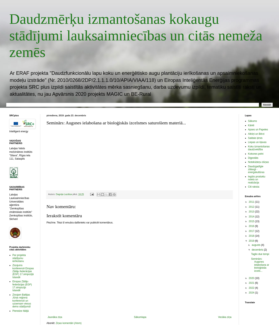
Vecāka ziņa (224, 317)
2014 (252, 216)
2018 (252, 235)
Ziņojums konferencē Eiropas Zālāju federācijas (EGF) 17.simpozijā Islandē (23, 271)
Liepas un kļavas (257, 142)
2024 (252, 292)
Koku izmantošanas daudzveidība (259, 148)
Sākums (252, 121)
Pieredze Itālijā (20, 310)
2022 (252, 287)
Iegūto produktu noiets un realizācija (256, 179)
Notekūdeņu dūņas (258, 162)
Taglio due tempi (260, 254)
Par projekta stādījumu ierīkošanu (19, 258)
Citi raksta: (254, 186)
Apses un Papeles (258, 129)
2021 (252, 282)
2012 (252, 206)
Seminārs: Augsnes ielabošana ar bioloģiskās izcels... (260, 264)
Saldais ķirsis (255, 138)
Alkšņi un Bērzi (256, 133)
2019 (252, 240)
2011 (252, 201)
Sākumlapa (140, 317)
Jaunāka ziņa (55, 317)
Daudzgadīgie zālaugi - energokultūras (256, 169)
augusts (256, 245)
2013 (252, 211)
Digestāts (253, 157)
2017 (252, 231)
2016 (252, 226)
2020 (252, 278)
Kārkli (251, 125)
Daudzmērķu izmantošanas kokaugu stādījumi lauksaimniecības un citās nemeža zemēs (135, 35)
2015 (252, 221)
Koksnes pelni (256, 153)
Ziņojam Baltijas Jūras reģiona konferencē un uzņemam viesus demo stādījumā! (21, 300)
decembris (258, 249)
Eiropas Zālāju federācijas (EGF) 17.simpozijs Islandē (22, 286)
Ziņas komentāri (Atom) (69, 323)
